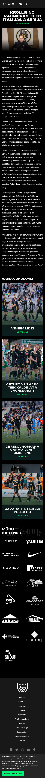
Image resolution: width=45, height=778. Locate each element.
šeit (20, 768)
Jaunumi (22, 697)
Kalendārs (22, 706)
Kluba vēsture (22, 732)
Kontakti (22, 741)
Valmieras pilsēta (22, 736)
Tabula (22, 710)
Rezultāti (22, 702)
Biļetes (22, 723)
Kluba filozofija (22, 728)
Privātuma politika (22, 719)
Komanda (22, 715)
